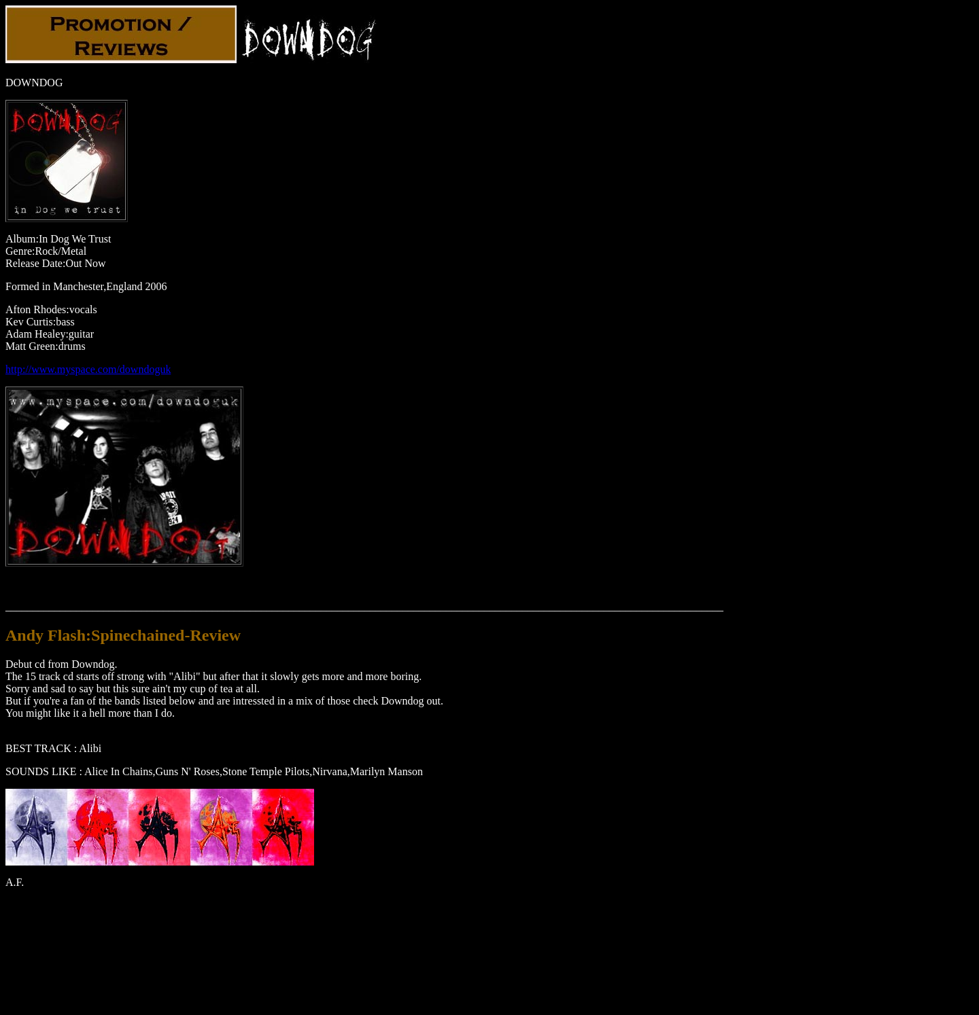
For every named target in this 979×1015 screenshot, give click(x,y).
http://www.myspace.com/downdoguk (88, 369)
